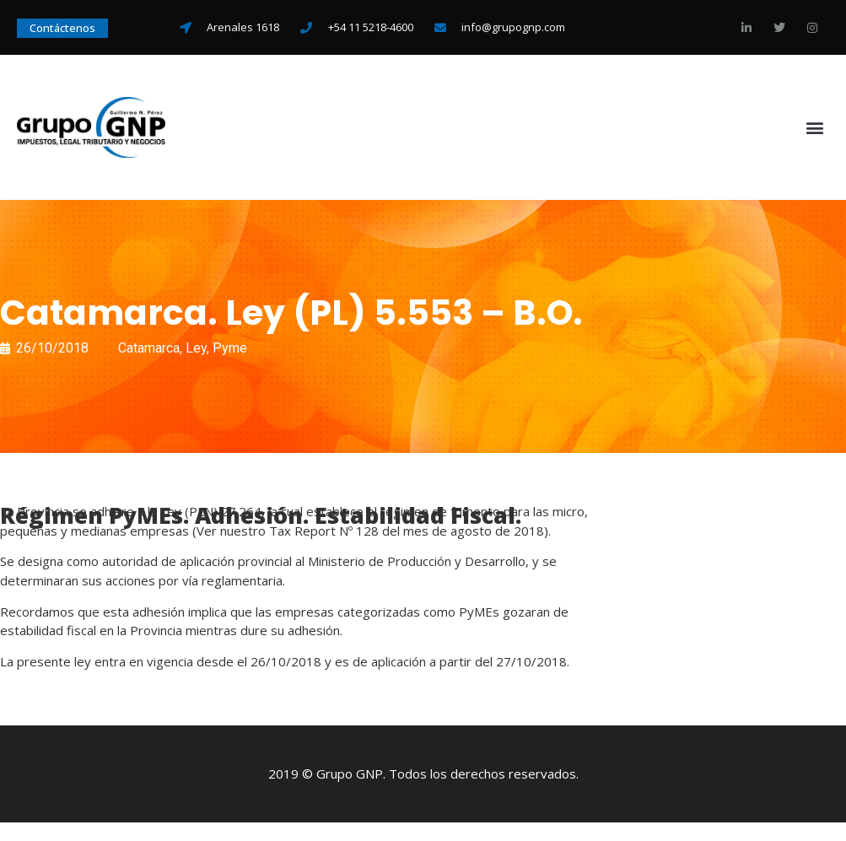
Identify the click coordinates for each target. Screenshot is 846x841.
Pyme (230, 348)
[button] (815, 128)
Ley (196, 348)
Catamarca (149, 348)
